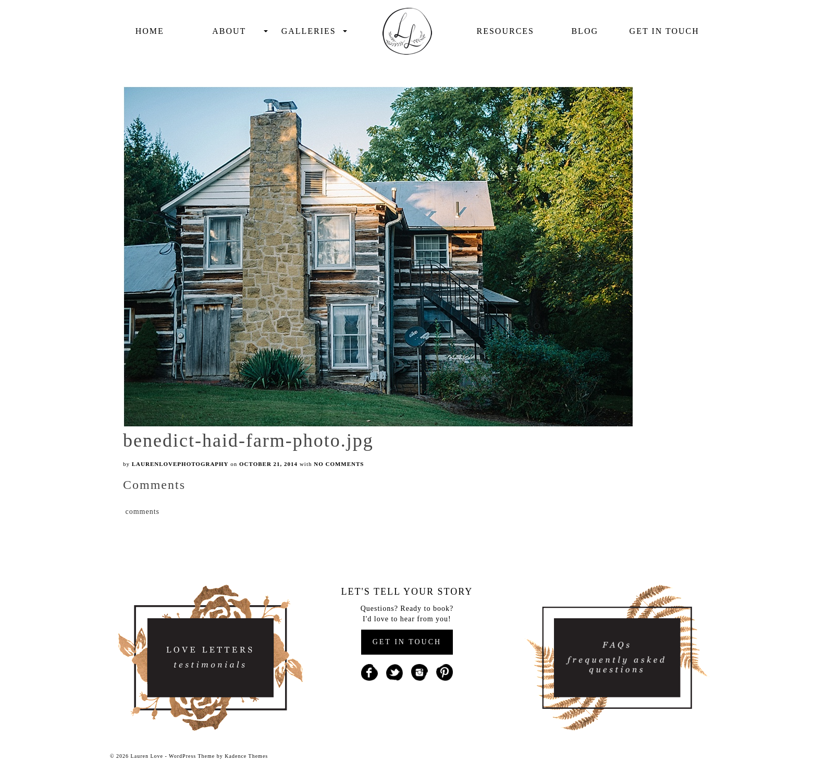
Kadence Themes (246, 756)
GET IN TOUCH (407, 642)
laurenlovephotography (180, 464)
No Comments (339, 464)
